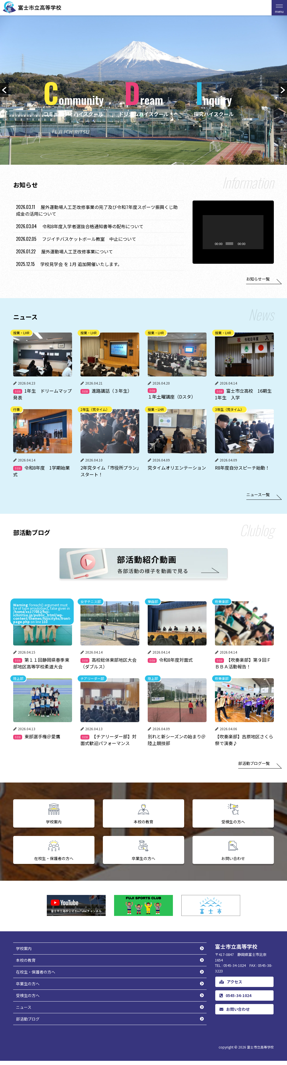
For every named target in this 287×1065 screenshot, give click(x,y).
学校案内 (24, 952)
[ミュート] (257, 249)
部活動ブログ (28, 1023)
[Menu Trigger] (279, 7)
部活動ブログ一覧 (254, 763)
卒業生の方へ (28, 988)
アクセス (230, 986)
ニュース (23, 1011)
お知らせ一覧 (258, 279)
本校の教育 (26, 964)
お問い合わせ (234, 1013)
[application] (233, 232)
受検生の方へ (28, 999)
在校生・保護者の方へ (35, 976)
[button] (4, 90)
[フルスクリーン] (266, 249)
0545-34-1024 (235, 999)
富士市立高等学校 (260, 1051)
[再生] (200, 249)
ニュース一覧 (258, 494)
